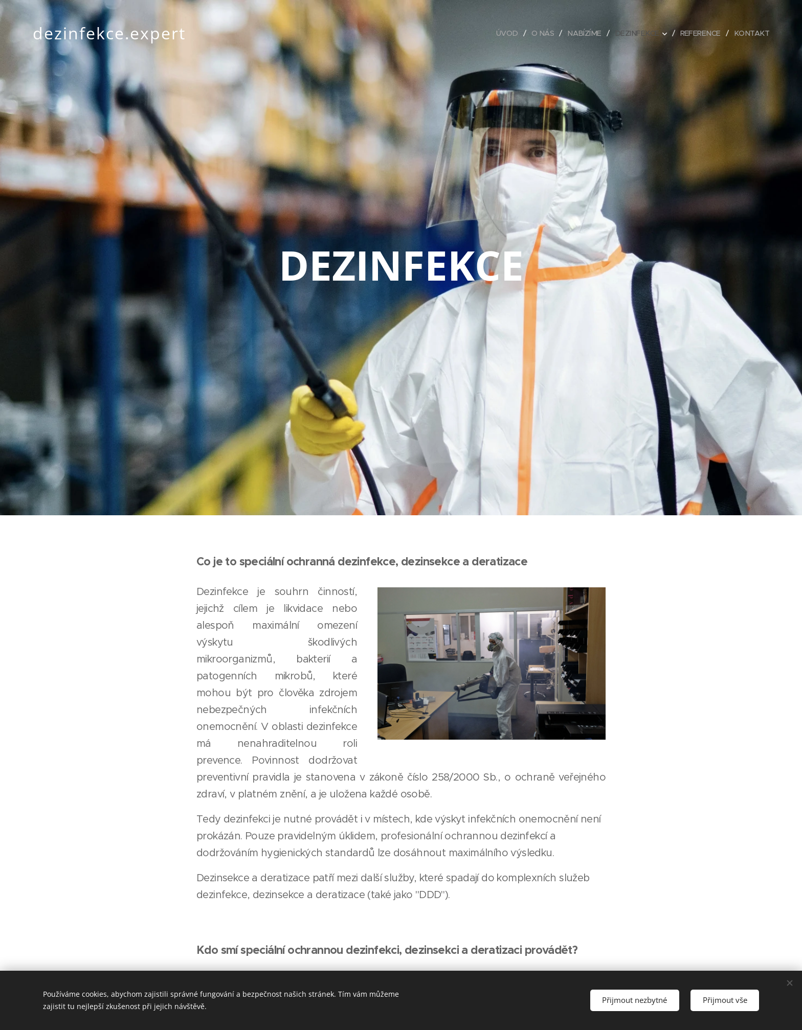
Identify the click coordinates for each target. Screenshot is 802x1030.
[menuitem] (499, 33)
